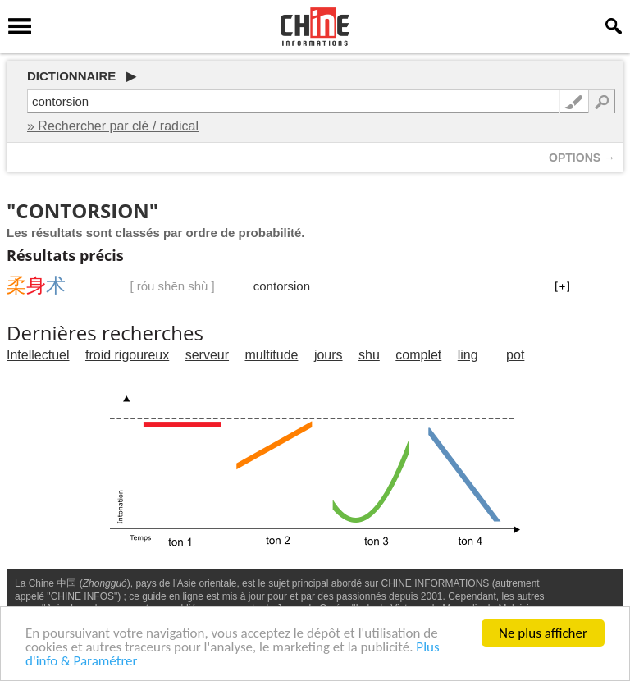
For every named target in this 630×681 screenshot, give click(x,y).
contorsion (281, 286)
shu (369, 355)
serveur (207, 355)
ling (468, 355)
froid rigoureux (127, 355)
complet (418, 355)
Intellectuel (38, 355)
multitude (272, 355)
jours (328, 355)
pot (515, 355)
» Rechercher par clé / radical (113, 126)
